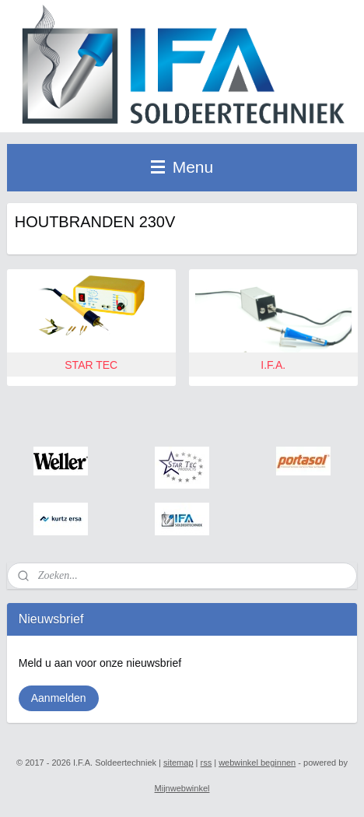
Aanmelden (58, 698)
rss (206, 762)
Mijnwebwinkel (182, 788)
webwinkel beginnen (257, 762)
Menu (182, 167)
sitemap (178, 762)
